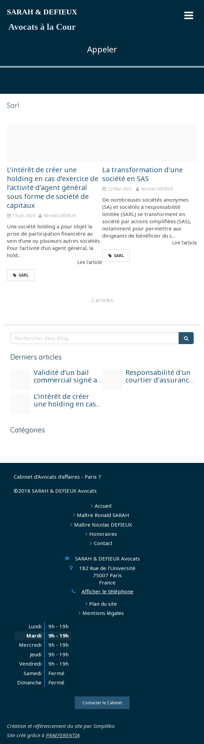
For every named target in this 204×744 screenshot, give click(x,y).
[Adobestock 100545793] (54, 143)
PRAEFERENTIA (63, 735)
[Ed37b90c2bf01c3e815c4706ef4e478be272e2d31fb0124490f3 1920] (20, 379)
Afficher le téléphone (107, 591)
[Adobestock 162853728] (149, 143)
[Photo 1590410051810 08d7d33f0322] (112, 379)
